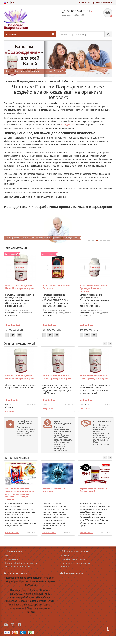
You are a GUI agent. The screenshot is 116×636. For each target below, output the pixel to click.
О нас (7, 555)
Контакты (65, 555)
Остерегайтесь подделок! (17, 566)
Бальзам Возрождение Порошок (56, 287)
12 (19, 325)
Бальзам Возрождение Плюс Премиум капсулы (19, 287)
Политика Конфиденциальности (20, 563)
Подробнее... (11, 411)
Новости (64, 566)
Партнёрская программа (72, 559)
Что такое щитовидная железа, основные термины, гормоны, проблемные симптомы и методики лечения (20, 494)
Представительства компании (75, 563)
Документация (12, 559)
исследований (68, 124)
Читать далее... (12, 532)
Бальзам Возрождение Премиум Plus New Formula (93, 288)
